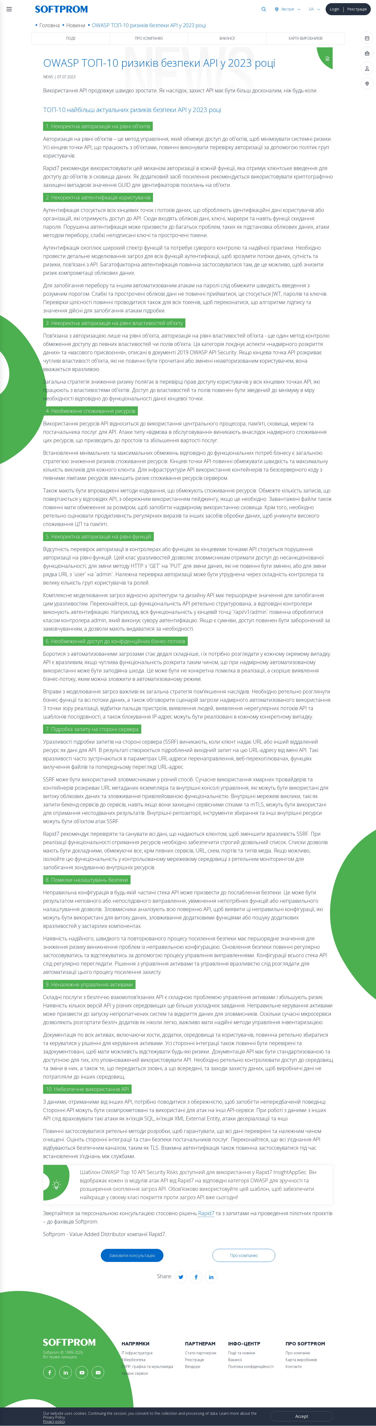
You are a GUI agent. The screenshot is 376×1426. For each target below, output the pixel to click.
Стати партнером (200, 1352)
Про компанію (149, 38)
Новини (75, 25)
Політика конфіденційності (251, 1366)
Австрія (287, 9)
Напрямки (135, 1344)
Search (262, 9)
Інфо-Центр (244, 1344)
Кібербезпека (133, 1359)
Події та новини (241, 1352)
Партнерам (200, 1344)
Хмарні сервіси (135, 1373)
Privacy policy (54, 1421)
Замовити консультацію (132, 1255)
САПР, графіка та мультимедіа (147, 1366)
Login (334, 9)
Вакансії (227, 38)
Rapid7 (206, 1213)
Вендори (192, 1366)
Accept (301, 1416)
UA (311, 9)
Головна (49, 25)
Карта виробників (305, 38)
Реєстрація (357, 9)
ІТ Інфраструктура (137, 1352)
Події (70, 38)
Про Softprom (305, 1344)
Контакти (294, 1366)
